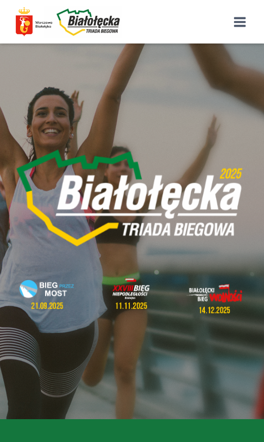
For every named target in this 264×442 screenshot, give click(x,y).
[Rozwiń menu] (239, 22)
